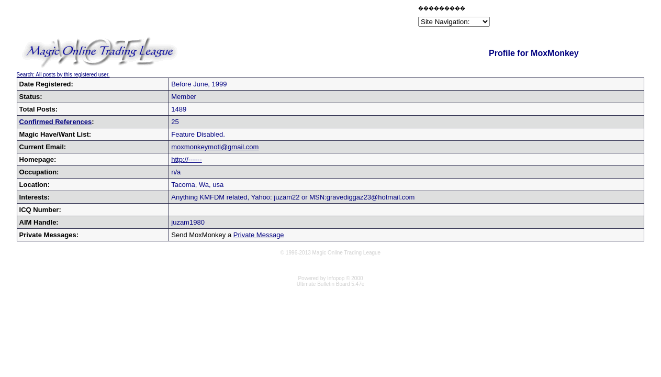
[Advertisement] (293, 18)
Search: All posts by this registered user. (63, 74)
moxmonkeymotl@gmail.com (215, 147)
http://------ (186, 159)
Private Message (258, 235)
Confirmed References (55, 122)
